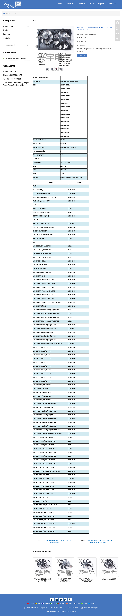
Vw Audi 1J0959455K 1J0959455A (42, 580)
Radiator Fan (8, 26)
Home (60, 4)
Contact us (112, 4)
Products (81, 4)
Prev (37, 46)
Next (71, 46)
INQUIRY (82, 55)
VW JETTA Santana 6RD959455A (86, 580)
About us (70, 4)
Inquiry (101, 4)
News (92, 4)
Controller (6, 38)
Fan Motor (7, 34)
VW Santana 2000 (109, 579)
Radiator (6, 30)
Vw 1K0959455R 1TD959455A (64, 580)
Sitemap (74, 611)
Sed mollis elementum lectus (15, 58)
